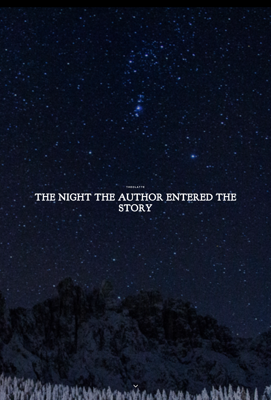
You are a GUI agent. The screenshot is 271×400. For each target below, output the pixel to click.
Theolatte (135, 187)
